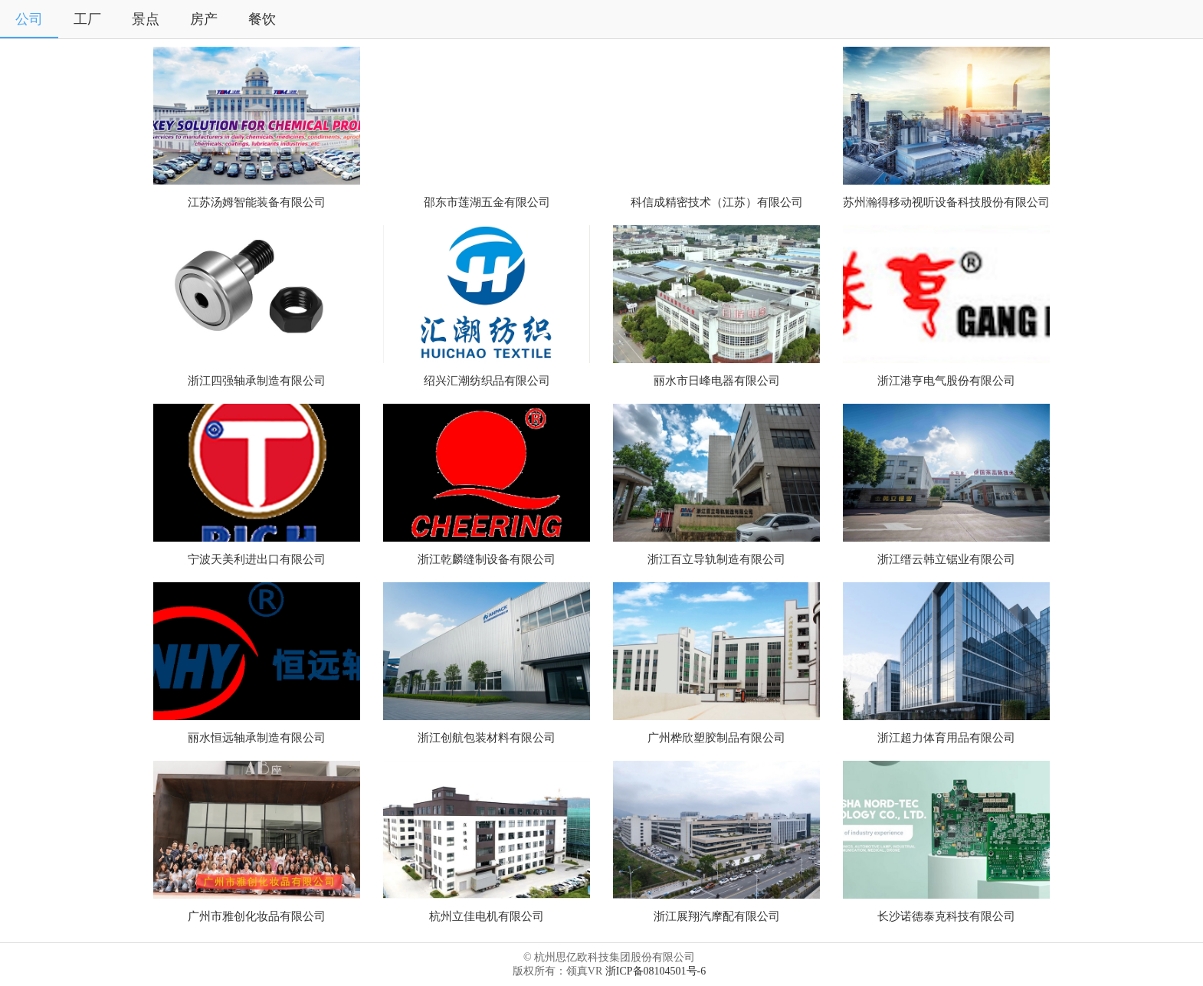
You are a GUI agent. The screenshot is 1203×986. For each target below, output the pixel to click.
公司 (29, 19)
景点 (145, 19)
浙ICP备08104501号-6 (655, 971)
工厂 (87, 19)
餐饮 (262, 19)
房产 (204, 19)
